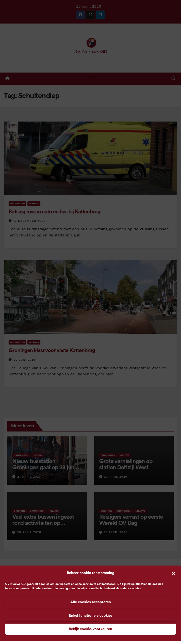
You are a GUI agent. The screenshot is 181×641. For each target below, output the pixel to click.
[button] (173, 573)
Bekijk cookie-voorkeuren (90, 629)
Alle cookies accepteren (90, 602)
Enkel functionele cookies (90, 615)
